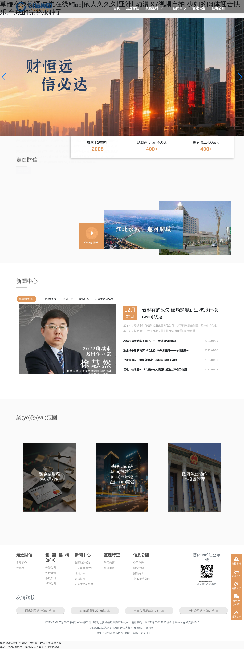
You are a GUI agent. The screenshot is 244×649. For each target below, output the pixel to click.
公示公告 (138, 562)
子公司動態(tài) (48, 298)
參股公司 (50, 578)
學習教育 (109, 562)
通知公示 (68, 298)
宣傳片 (20, 567)
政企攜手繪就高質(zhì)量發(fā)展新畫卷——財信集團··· (156, 350)
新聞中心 (179, 8)
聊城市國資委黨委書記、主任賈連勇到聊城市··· (151, 340)
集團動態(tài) (26, 298)
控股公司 (50, 572)
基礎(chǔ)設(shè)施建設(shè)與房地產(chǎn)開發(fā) (122, 477)
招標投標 (138, 567)
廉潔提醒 (84, 298)
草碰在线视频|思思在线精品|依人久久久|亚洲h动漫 (30, 646)
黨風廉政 (109, 567)
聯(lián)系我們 (141, 578)
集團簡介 (21, 562)
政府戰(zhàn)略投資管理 (194, 477)
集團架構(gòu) (155, 8)
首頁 (116, 8)
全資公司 (50, 567)
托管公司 (50, 583)
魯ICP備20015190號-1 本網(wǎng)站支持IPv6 (172, 622)
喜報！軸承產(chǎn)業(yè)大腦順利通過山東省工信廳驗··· (157, 369)
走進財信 (132, 8)
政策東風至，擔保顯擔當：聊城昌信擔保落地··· (151, 359)
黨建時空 (198, 8)
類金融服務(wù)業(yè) (50, 477)
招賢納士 (138, 573)
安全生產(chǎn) (104, 298)
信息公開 (218, 8)
